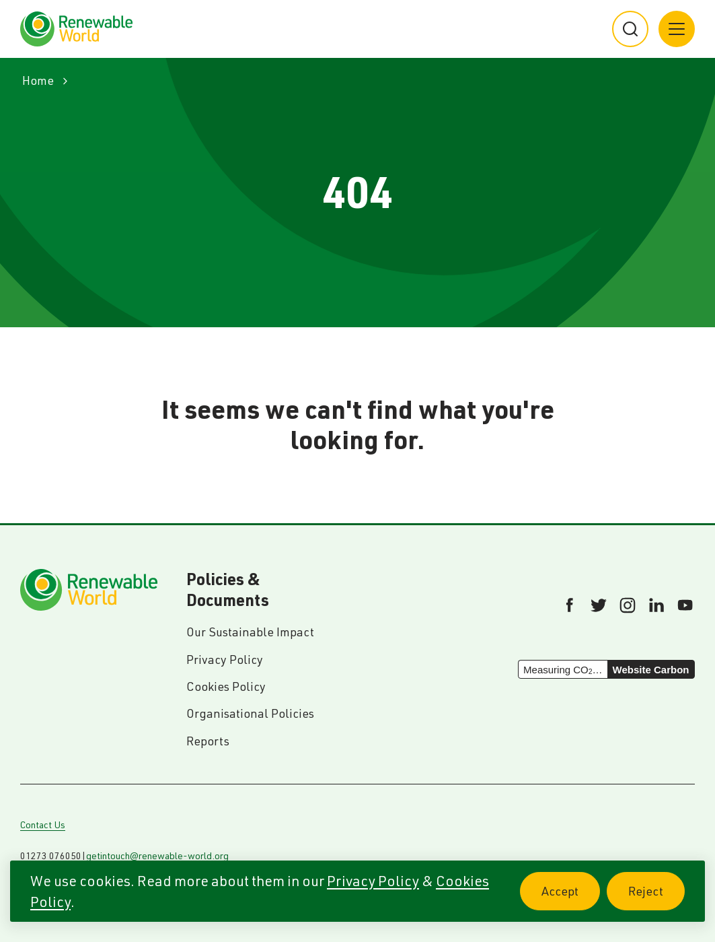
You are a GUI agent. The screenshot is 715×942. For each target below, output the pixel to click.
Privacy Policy (373, 880)
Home (38, 80)
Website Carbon (651, 669)
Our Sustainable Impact (250, 632)
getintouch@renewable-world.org (157, 855)
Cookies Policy (226, 686)
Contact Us (42, 824)
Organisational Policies (250, 713)
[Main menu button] (676, 29)
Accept (570, 898)
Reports (207, 741)
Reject (656, 898)
